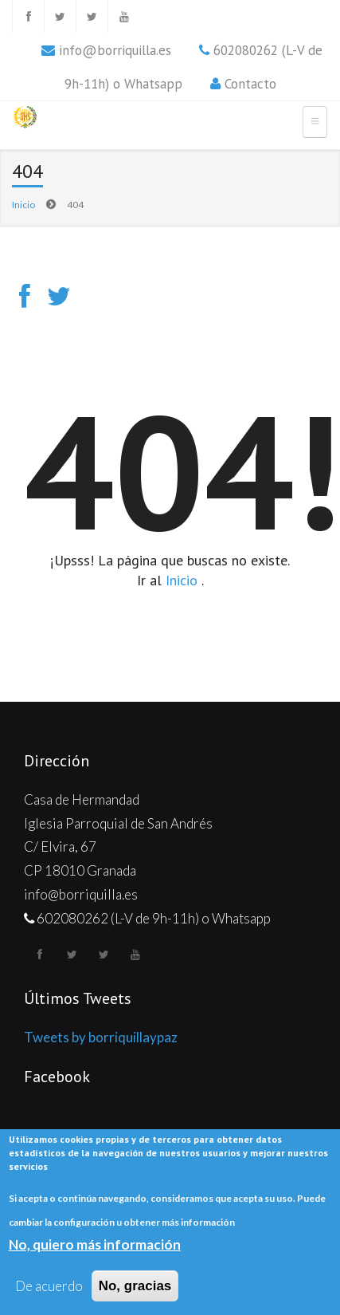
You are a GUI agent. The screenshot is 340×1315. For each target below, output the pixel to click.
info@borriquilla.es (115, 50)
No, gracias (135, 1286)
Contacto (250, 84)
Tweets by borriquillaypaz (101, 1037)
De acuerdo (49, 1286)
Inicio (23, 205)
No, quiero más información (95, 1245)
